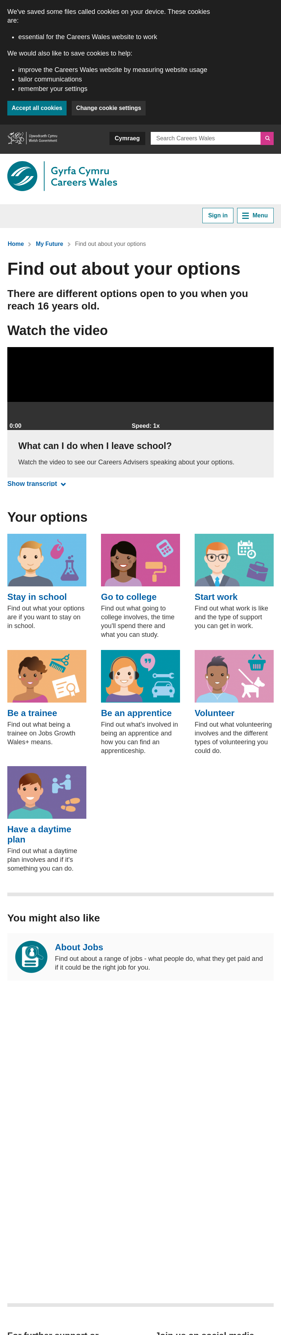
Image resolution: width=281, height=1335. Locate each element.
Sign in (218, 215)
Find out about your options (110, 244)
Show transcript (38, 483)
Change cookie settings (110, 108)
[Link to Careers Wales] (62, 176)
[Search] (267, 138)
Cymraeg (127, 138)
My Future (49, 244)
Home (16, 244)
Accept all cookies (37, 108)
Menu (255, 215)
